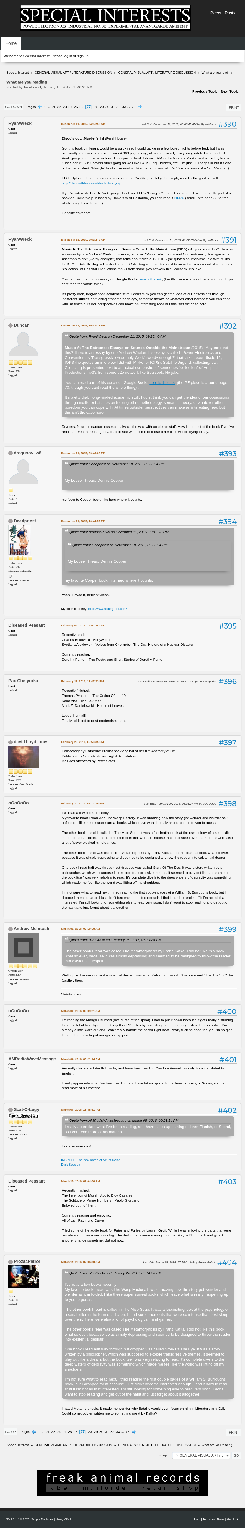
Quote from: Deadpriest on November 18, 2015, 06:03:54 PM (116, 464)
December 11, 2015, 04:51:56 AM (83, 123)
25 (76, 107)
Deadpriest (25, 520)
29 (102, 107)
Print (234, 107)
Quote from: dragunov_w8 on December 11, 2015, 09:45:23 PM (119, 532)
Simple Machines (42, 1519)
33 (124, 107)
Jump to (164, 1455)
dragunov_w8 (27, 452)
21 (54, 107)
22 (59, 107)
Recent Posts (222, 13)
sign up (82, 56)
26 (81, 107)
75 (133, 107)
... (49, 107)
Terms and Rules (214, 1519)
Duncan (21, 325)
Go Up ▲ (233, 1519)
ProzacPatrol (27, 1261)
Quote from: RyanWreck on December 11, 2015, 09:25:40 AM (117, 336)
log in (68, 56)
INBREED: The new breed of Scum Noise (90, 1160)
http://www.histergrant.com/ (107, 609)
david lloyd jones (31, 741)
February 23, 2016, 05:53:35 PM (82, 742)
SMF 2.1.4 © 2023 (17, 1519)
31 (113, 107)
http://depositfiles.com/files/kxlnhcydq (91, 183)
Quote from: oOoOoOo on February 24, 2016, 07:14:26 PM (115, 940)
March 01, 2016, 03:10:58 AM (80, 928)
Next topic (230, 91)
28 (96, 107)
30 (107, 107)
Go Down (13, 107)
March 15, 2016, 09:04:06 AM (80, 1181)
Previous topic (205, 91)
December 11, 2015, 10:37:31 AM (83, 325)
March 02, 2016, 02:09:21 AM (80, 1011)
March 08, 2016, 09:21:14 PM (80, 1059)
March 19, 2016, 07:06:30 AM (80, 1262)
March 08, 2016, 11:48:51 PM (80, 1109)
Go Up (10, 1432)
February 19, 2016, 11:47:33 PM (82, 681)
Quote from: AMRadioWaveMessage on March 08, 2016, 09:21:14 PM (123, 1120)
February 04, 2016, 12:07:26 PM (82, 625)
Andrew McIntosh (31, 928)
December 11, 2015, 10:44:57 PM (83, 521)
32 (118, 107)
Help (197, 1519)
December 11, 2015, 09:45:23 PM (83, 453)
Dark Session (70, 1164)
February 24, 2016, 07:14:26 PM (82, 803)
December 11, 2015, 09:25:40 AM (83, 239)
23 (65, 107)
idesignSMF (63, 1519)
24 (70, 107)
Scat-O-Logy (26, 1109)
